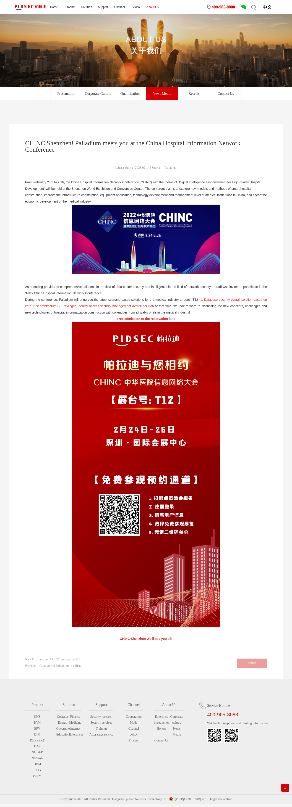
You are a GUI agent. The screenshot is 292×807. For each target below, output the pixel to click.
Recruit (193, 93)
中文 (267, 7)
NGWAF (37, 758)
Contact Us (226, 93)
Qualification (130, 93)
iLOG (37, 770)
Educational (62, 734)
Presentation (66, 93)
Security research (101, 716)
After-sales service (101, 734)
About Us (152, 7)
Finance (75, 716)
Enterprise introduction (161, 719)
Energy (62, 722)
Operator (62, 716)
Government (62, 728)
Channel (119, 7)
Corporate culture (176, 719)
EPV (37, 728)
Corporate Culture (98, 93)
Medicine (75, 722)
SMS (37, 716)
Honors (161, 728)
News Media (162, 93)
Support (103, 7)
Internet (75, 728)
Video (136, 7)
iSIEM (37, 776)
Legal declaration (220, 799)
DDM (37, 764)
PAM (37, 722)
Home (54, 7)
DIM (37, 734)
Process (134, 740)
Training (101, 728)
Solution (86, 7)
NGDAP (37, 752)
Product (70, 7)
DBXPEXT (37, 740)
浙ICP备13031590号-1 (189, 799)
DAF (37, 746)
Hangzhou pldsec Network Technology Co (139, 799)
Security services (101, 722)
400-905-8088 (223, 7)
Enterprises (75, 734)
